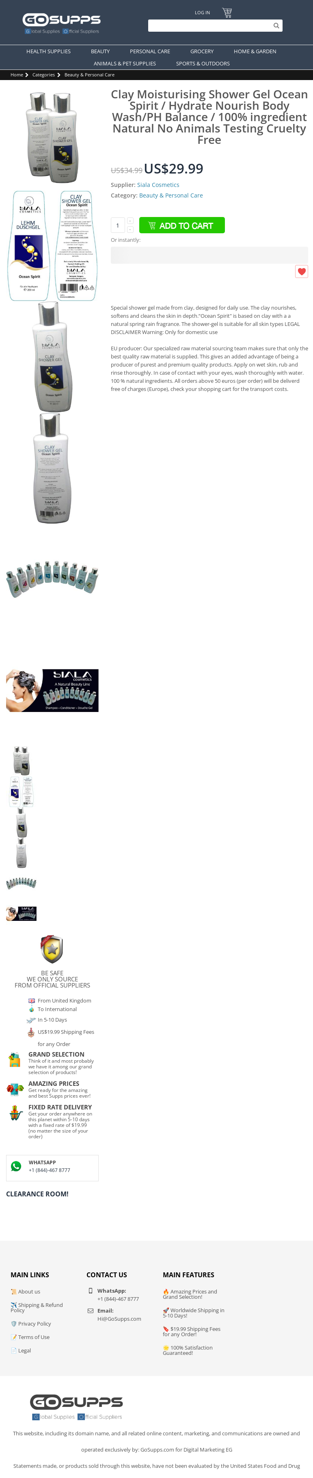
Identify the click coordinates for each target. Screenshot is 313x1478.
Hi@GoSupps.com (119, 1318)
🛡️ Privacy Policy (31, 1323)
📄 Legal (21, 1350)
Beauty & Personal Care (89, 75)
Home (17, 75)
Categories (43, 75)
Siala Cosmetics (158, 185)
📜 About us (25, 1291)
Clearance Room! (37, 1193)
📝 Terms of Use (30, 1337)
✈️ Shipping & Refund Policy (37, 1307)
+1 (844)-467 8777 (49, 1170)
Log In (202, 12)
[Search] (213, 26)
